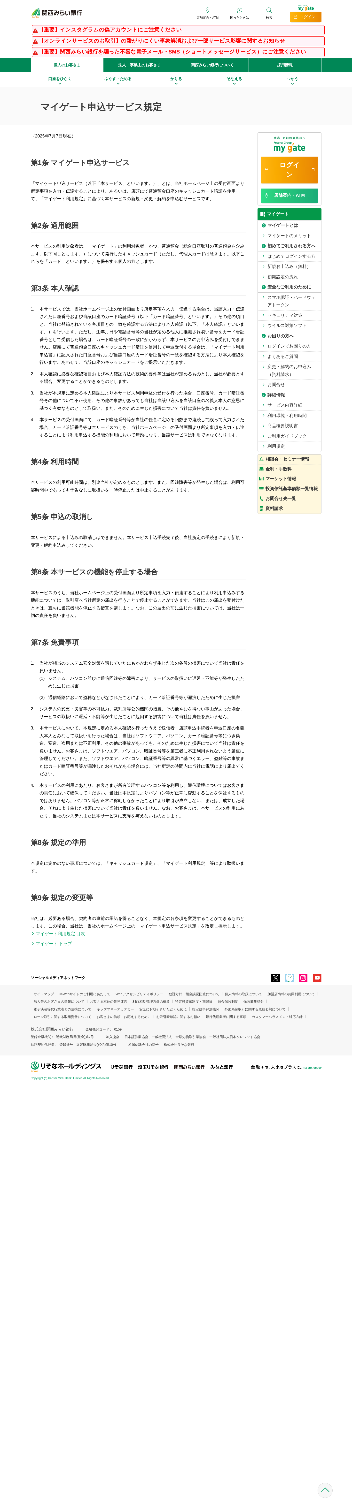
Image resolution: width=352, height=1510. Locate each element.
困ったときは (239, 17)
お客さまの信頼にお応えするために (124, 1017)
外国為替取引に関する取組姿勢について (255, 1009)
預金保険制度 (228, 1001)
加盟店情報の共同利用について (291, 994)
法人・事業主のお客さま (139, 65)
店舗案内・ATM (207, 17)
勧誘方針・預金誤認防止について (194, 994)
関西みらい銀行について (212, 65)
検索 (269, 17)
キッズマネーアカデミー (115, 1009)
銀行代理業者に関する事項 (226, 1017)
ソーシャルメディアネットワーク (58, 978)
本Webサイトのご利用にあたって (84, 994)
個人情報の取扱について (243, 994)
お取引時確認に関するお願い (178, 1017)
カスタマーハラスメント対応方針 (277, 1017)
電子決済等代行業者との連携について (62, 1009)
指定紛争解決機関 (205, 1009)
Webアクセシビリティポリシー (139, 994)
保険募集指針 (253, 1001)
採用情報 (285, 65)
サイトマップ (44, 994)
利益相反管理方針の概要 (151, 1001)
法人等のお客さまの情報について (59, 1001)
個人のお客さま (67, 65)
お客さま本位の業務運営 (108, 1001)
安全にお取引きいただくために (163, 1009)
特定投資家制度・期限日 (193, 1001)
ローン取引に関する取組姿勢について (62, 1017)
